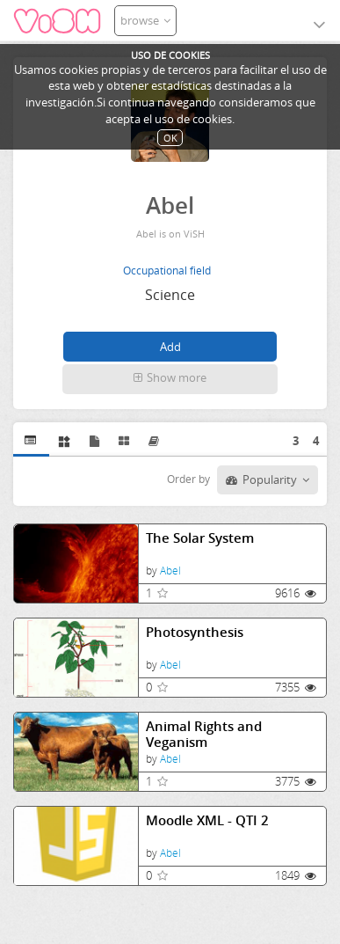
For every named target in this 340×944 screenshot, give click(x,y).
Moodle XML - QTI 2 (207, 820)
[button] (170, 379)
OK (170, 137)
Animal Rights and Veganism (204, 734)
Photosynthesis (194, 632)
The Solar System (200, 538)
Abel (170, 570)
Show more (170, 377)
